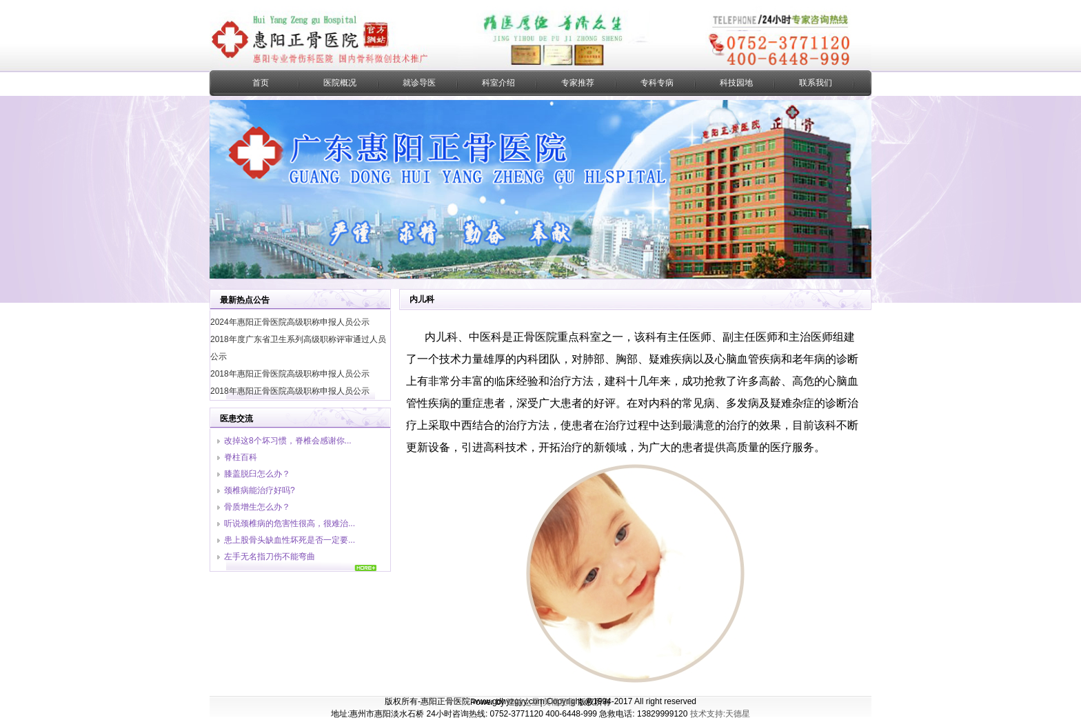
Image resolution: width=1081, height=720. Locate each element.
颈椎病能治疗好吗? (259, 490)
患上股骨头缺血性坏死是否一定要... (289, 540)
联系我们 (815, 83)
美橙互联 (559, 702)
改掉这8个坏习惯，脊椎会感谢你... (288, 441)
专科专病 (657, 83)
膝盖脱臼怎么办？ (257, 474)
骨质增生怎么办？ (257, 507)
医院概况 (339, 83)
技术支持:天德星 (720, 714)
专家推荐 (577, 83)
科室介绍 (498, 83)
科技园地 (736, 83)
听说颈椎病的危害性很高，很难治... (289, 523)
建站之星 (523, 702)
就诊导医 (419, 83)
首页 (260, 83)
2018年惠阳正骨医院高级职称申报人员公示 (290, 374)
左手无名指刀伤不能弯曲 (269, 556)
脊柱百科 (240, 457)
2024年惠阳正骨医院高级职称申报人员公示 (290, 322)
